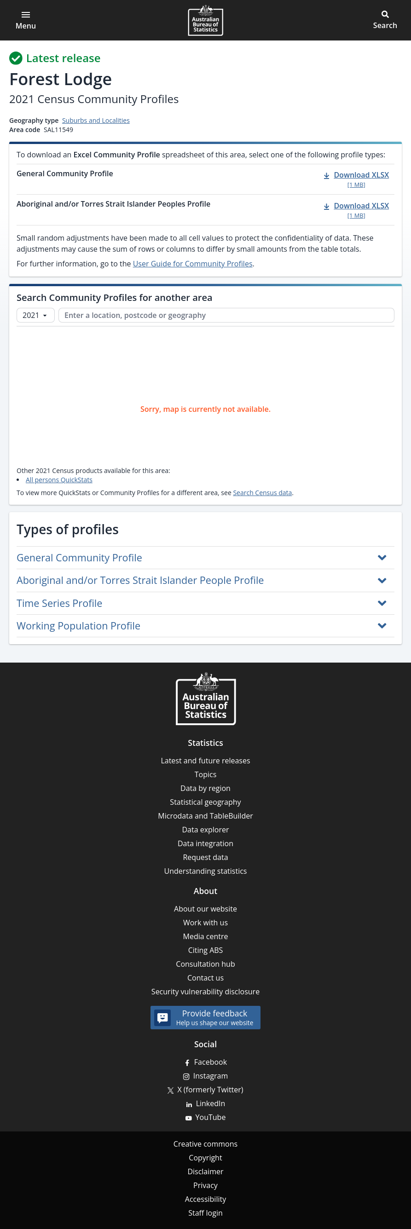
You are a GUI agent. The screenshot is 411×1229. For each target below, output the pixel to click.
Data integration (205, 843)
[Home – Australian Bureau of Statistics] (205, 698)
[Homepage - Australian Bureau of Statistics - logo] (205, 20)
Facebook (210, 1062)
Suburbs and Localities (96, 120)
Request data (205, 857)
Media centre (205, 936)
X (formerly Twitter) (210, 1090)
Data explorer (205, 830)
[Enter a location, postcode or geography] (226, 315)
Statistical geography (205, 802)
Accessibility (205, 1199)
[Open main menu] (25, 20)
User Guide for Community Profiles (193, 264)
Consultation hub (205, 964)
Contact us (205, 978)
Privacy (205, 1185)
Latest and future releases (205, 761)
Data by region (205, 788)
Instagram (210, 1076)
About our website (205, 909)
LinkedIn (211, 1103)
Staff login (205, 1213)
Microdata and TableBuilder (205, 816)
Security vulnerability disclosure (205, 992)
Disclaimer (205, 1171)
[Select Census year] (36, 315)
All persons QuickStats (59, 479)
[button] (385, 20)
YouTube (211, 1117)
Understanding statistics (205, 871)
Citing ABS (205, 950)
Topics (206, 774)
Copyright (205, 1158)
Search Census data (262, 492)
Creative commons (205, 1144)
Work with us (205, 922)
